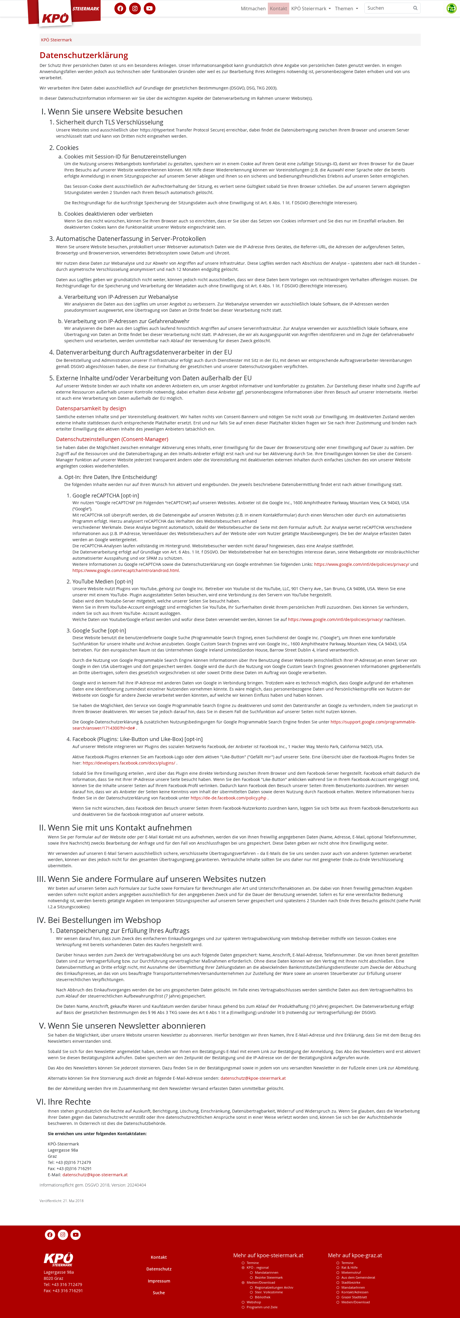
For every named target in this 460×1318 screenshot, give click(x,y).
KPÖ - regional (258, 1267)
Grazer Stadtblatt (354, 1297)
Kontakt (278, 8)
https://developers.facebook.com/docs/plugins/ (129, 763)
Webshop (254, 1302)
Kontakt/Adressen (354, 1292)
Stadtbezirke (350, 1282)
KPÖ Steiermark (309, 8)
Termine (253, 1262)
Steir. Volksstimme (269, 1292)
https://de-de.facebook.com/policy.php (229, 798)
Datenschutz (159, 1269)
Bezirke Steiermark (269, 1277)
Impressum (159, 1281)
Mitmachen (253, 8)
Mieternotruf (351, 1272)
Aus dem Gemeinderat (358, 1277)
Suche (159, 1292)
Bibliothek (262, 1297)
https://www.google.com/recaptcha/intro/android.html (125, 570)
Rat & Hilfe (349, 1267)
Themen (344, 8)
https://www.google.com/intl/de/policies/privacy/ (361, 564)
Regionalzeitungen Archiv (274, 1287)
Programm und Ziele (262, 1307)
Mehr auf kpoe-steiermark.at (268, 1255)
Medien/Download (261, 1282)
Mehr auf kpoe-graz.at (355, 1255)
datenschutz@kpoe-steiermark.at (253, 1078)
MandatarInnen (353, 1287)
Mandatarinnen (266, 1272)
